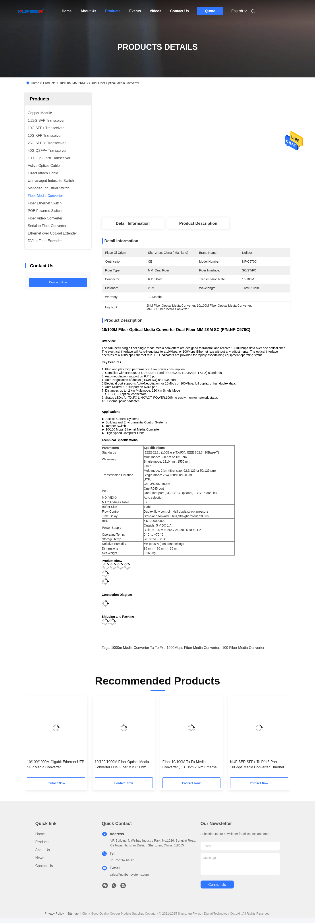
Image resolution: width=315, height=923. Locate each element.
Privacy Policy (54, 913)
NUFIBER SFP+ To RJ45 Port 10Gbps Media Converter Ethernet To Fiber (257, 765)
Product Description (198, 223)
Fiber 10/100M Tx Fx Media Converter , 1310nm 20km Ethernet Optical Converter (190, 765)
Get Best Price (221, 203)
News (39, 858)
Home (67, 11)
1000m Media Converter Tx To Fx (137, 648)
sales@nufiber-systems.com (129, 874)
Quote (210, 11)
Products (112, 11)
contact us (217, 884)
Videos (155, 11)
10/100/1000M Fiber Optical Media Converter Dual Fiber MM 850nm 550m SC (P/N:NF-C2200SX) (122, 765)
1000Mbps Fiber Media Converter (192, 648)
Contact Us (179, 11)
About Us (88, 11)
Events (135, 11)
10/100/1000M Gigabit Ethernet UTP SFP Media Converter (55, 764)
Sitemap (73, 913)
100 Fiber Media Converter (243, 648)
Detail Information (133, 223)
